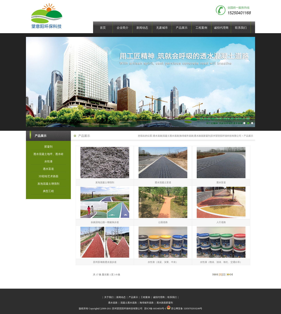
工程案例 (145, 297)
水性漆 (48, 161)
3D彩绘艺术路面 (48, 176)
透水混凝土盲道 (163, 182)
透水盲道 (48, 168)
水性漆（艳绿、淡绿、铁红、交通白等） (221, 262)
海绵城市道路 (147, 302)
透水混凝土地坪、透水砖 (48, 154)
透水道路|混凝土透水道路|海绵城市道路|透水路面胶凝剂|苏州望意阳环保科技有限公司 (197, 135)
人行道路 (221, 222)
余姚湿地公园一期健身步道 (105, 222)
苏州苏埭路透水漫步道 (104, 262)
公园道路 (163, 222)
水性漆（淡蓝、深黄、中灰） (163, 262)
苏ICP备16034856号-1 (155, 308)
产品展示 (248, 135)
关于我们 (109, 297)
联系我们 (172, 297)
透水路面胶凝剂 (165, 302)
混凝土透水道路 (128, 302)
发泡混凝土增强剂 (48, 183)
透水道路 (112, 302)
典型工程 (48, 191)
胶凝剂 (48, 146)
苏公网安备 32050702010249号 (184, 308)
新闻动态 (121, 297)
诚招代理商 (159, 297)
